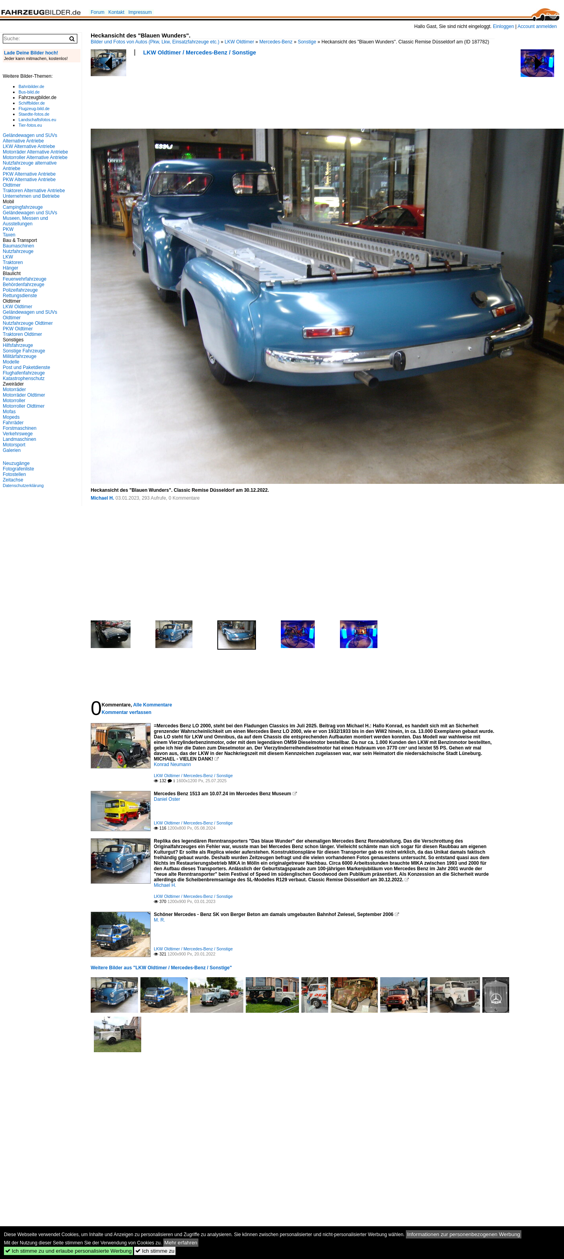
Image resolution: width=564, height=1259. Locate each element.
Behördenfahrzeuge (23, 284)
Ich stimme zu (154, 1251)
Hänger (10, 268)
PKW (8, 229)
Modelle (11, 362)
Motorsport (14, 445)
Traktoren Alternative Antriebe (34, 190)
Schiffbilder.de (32, 103)
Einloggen (503, 26)
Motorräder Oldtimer (24, 395)
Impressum (139, 12)
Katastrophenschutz (24, 378)
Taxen (9, 235)
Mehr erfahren (181, 1243)
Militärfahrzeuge (19, 356)
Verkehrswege (18, 434)
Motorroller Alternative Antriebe (35, 157)
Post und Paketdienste (26, 367)
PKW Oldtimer (18, 329)
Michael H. (102, 498)
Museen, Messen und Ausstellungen (25, 221)
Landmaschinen (19, 439)
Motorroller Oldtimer (24, 406)
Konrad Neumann (172, 764)
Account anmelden (537, 26)
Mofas (9, 411)
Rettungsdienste (20, 295)
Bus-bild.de (29, 92)
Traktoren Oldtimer (22, 334)
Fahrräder (13, 422)
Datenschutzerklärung (23, 485)
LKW (8, 257)
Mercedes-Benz (276, 42)
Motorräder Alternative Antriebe (35, 152)
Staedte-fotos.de (34, 114)
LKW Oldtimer (239, 42)
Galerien (12, 450)
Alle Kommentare (152, 705)
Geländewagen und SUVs (30, 212)
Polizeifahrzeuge (20, 290)
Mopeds (11, 417)
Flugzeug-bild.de (34, 108)
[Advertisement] (234, 94)
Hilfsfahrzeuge (18, 345)
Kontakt (116, 12)
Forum (98, 12)
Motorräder (14, 389)
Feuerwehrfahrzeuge (25, 279)
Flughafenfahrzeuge (24, 373)
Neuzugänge (16, 463)
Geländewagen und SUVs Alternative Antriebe (30, 138)
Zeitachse (13, 480)
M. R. (159, 920)
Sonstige (307, 42)
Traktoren (13, 262)
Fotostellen (14, 474)
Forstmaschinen (19, 428)
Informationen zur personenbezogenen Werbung (463, 1234)
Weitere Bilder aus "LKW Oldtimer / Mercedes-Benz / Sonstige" (161, 967)
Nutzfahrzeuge (18, 251)
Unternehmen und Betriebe (31, 196)
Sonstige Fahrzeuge (24, 351)
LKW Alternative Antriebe (29, 146)
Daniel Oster (167, 799)
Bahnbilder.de (31, 86)
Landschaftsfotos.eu (37, 119)
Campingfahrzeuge (23, 207)
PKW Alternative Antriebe (29, 174)
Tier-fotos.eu (30, 125)
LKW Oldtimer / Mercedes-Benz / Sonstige (199, 52)
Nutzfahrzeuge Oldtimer (28, 323)
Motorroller (14, 400)
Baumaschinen (18, 246)
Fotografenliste (18, 469)
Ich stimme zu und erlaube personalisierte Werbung (68, 1251)
